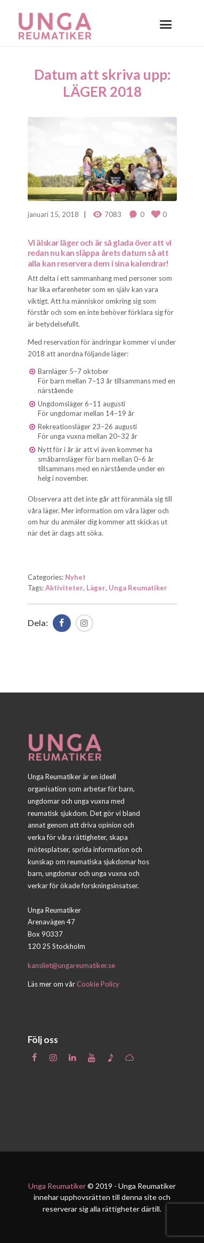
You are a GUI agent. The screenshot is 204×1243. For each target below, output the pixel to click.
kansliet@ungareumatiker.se (71, 965)
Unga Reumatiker (138, 587)
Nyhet (75, 577)
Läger (95, 587)
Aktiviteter (64, 587)
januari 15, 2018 (53, 214)
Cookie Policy (98, 984)
